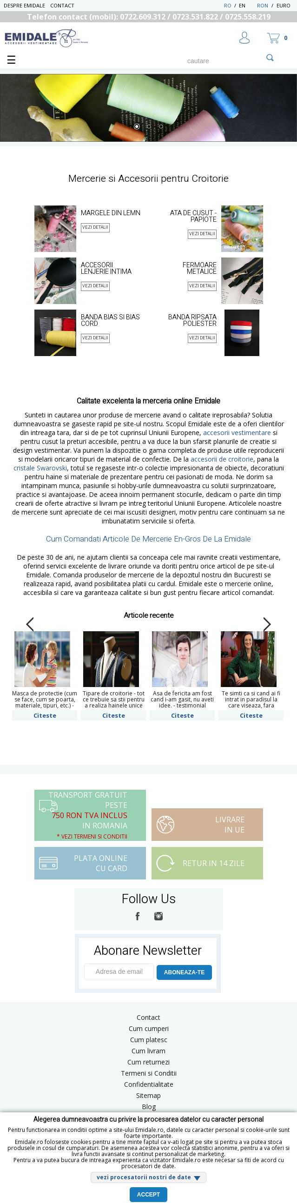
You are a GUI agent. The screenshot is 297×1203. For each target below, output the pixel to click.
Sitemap (148, 1095)
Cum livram (148, 1050)
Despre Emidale (24, 5)
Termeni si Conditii (149, 1073)
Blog (149, 1106)
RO (227, 5)
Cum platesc (148, 1039)
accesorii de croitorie (222, 459)
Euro (283, 5)
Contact (62, 5)
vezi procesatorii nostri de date (144, 1177)
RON (262, 5)
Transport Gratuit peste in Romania (87, 815)
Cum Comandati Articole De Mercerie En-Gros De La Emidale (148, 539)
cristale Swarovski (40, 467)
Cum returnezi (148, 1062)
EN (247, 5)
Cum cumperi (149, 1028)
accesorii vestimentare (237, 432)
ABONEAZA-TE (184, 972)
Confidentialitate (148, 1084)
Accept (148, 1194)
